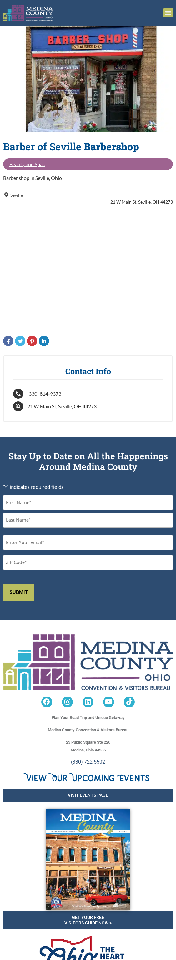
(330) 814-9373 (44, 394)
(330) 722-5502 (88, 762)
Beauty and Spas (27, 164)
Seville (13, 195)
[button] (168, 12)
